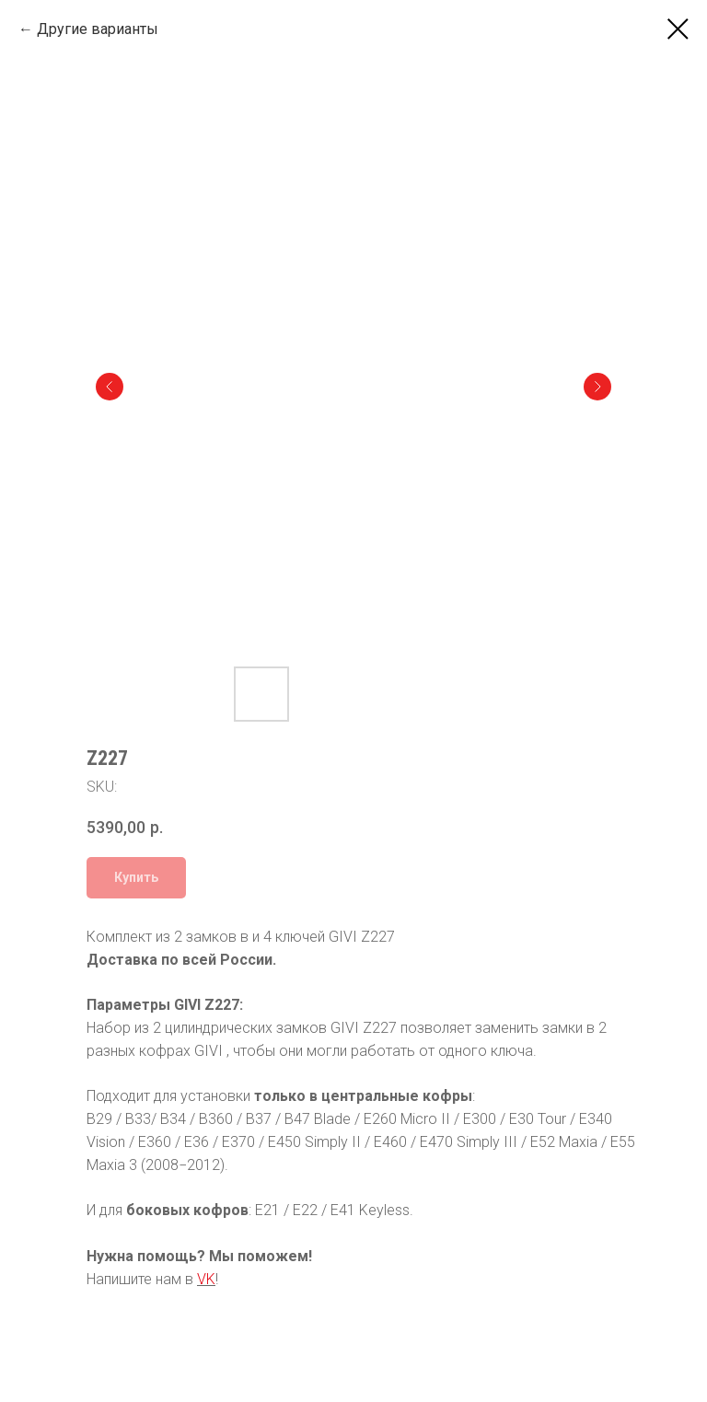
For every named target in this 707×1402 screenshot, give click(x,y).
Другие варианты (97, 29)
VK (206, 1279)
